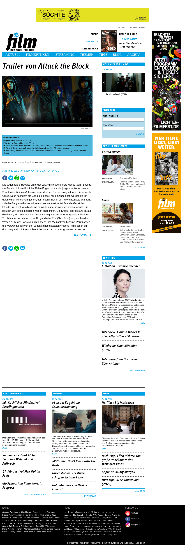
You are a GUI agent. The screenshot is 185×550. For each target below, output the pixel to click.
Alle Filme (140, 248)
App (124, 27)
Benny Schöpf (15, 532)
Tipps (103, 54)
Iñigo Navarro (26, 512)
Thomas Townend (62, 146)
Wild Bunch (40, 148)
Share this (4, 177)
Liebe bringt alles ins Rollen (94, 535)
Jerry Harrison (16, 515)
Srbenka (89, 515)
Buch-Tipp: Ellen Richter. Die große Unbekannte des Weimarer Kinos (121, 460)
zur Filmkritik (82, 235)
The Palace (99, 515)
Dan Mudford (29, 523)
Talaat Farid (139, 182)
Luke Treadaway (37, 151)
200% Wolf (116, 532)
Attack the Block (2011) (116, 94)
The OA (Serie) (115, 529)
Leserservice (90, 48)
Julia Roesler (125, 226)
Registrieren (139, 27)
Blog (117, 54)
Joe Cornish (11, 146)
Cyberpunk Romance (102, 532)
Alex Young (27, 521)
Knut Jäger (28, 532)
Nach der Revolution (73, 535)
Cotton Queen (111, 152)
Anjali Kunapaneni (31, 518)
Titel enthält (110, 116)
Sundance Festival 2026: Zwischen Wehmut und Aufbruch (19, 459)
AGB (137, 543)
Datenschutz (117, 543)
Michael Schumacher (133, 242)
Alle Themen (90, 496)
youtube (134, 513)
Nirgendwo (79, 529)
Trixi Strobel (138, 230)
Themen (87, 54)
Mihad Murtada (126, 186)
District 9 (106, 526)
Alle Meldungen (137, 370)
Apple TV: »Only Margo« (118, 472)
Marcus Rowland (25, 148)
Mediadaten (95, 543)
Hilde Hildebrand (42, 521)
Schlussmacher (69, 523)
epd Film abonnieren (131, 43)
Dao (74, 518)
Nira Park (35, 146)
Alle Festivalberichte (35, 495)
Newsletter (73, 543)
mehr (143, 323)
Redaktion (84, 543)
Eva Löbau (135, 237)
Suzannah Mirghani (128, 178)
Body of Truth (107, 518)
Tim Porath (124, 237)
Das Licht (102, 521)
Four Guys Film (31, 515)
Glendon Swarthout (10, 512)
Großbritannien (10, 138)
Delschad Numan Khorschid (32, 526)
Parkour (108, 515)
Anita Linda (44, 515)
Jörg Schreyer (43, 523)
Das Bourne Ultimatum (91, 526)
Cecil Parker (17, 518)
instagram (135, 524)
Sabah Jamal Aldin (43, 532)
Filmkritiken (37, 54)
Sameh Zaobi (47, 518)
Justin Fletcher (15, 529)
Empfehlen (22, 177)
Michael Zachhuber (32, 529)
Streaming (64, 54)
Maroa (110, 521)
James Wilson (46, 146)
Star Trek (92, 521)
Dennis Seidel (126, 232)
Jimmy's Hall (112, 535)
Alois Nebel (81, 523)
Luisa (105, 200)
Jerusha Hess (40, 512)
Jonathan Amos (81, 146)
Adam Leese (61, 151)
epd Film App (128, 47)
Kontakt (106, 543)
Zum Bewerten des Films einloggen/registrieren (30, 171)
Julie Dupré (13, 526)
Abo (119, 27)
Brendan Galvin (15, 523)
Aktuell (13, 54)
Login (129, 27)
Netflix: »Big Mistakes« (118, 403)
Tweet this (10, 177)
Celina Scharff (126, 230)
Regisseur (109, 125)
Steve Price (11, 148)
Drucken (28, 177)
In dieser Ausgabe (129, 39)
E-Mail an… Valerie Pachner (121, 266)
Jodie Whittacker (22, 151)
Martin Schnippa (137, 235)
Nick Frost (10, 151)
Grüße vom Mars (106, 512)
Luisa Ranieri (15, 521)
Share (16, 177)
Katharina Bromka (128, 239)
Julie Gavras (47, 529)
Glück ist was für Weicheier (96, 529)
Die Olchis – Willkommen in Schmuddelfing (80, 512)
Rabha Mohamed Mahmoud (132, 184)
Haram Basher (126, 182)
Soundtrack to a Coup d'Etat (88, 518)
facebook (135, 519)
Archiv (133, 54)
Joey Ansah (73, 151)
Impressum (129, 543)
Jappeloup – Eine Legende (73, 515)
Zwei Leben (76, 526)
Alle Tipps (140, 491)
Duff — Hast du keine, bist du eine (79, 532)
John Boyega (50, 151)
